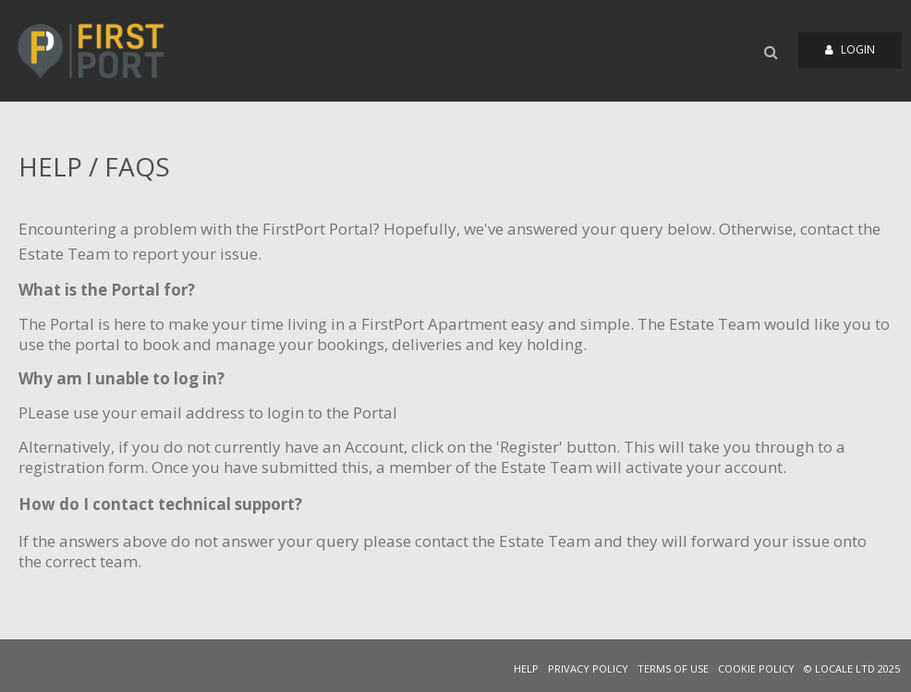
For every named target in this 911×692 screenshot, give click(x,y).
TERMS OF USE (673, 668)
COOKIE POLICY (756, 668)
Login (850, 49)
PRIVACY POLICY (588, 668)
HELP (526, 668)
